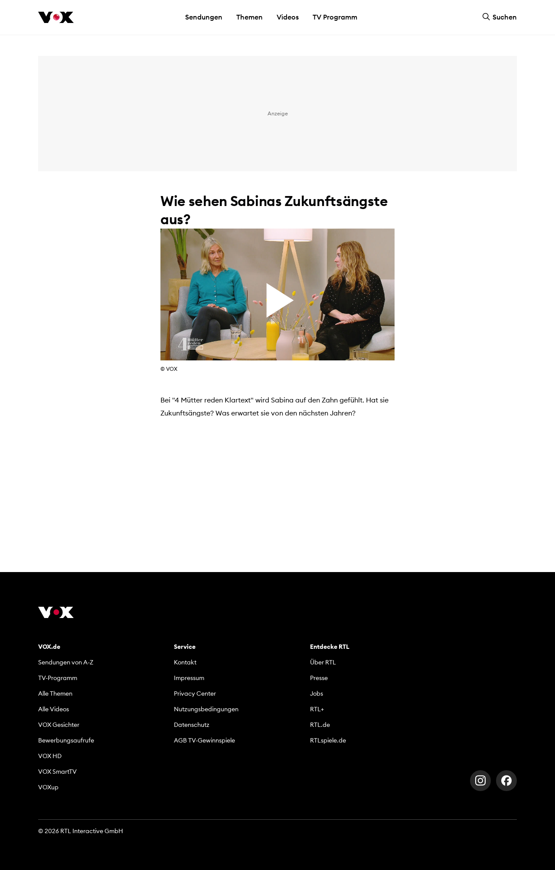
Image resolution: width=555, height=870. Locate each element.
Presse (319, 678)
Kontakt (185, 662)
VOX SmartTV (57, 771)
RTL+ (317, 709)
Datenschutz (191, 725)
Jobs (316, 693)
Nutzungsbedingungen (206, 709)
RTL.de (320, 725)
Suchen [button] (499, 17)
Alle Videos (53, 709)
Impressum (189, 678)
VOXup (48, 787)
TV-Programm (57, 678)
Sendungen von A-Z (65, 662)
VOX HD (50, 756)
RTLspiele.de (328, 740)
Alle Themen (55, 693)
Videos (288, 17)
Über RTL (323, 662)
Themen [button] (249, 17)
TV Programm (335, 17)
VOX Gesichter (58, 725)
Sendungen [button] (203, 17)
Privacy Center (195, 693)
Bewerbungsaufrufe (66, 740)
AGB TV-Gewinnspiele (204, 740)
